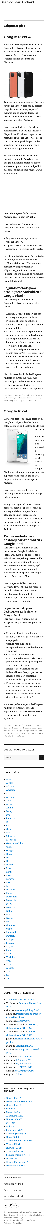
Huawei (10, 864)
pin (39, 398)
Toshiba (10, 957)
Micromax (11, 896)
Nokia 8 (10, 1126)
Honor (9, 854)
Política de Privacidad (13, 1223)
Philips (10, 939)
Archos (10, 797)
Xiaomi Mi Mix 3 (14, 1115)
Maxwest (11, 889)
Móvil (9, 904)
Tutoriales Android (13, 1196)
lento (41, 731)
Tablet (9, 953)
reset (17, 733)
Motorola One (13, 1112)
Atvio (9, 804)
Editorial (10, 836)
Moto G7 (10, 1123)
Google (39, 395)
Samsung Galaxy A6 (16, 1133)
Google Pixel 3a (14, 1105)
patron (6, 733)
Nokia (9, 911)
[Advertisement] (24, 11)
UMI (8, 960)
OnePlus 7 (11, 1108)
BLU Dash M (26, 1067)
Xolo (8, 971)
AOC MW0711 (23, 1021)
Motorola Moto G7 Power (19, 1101)
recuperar (12, 400)
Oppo (9, 928)
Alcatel (9, 783)
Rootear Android (12, 1178)
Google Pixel (15, 411)
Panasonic (11, 932)
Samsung (11, 943)
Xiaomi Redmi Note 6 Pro (19, 1140)
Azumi (9, 807)
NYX (8, 921)
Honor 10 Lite (13, 1137)
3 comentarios (18, 736)
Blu (8, 815)
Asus (8, 800)
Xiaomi (10, 968)
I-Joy (8, 868)
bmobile (10, 818)
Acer (8, 779)
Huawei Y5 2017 (27, 999)
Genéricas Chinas (15, 843)
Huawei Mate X (14, 1119)
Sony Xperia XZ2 (14, 1130)
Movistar (11, 907)
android (11, 398)
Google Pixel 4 (17, 37)
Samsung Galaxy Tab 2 (27, 1010)
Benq (9, 811)
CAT (8, 825)
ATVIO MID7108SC (24, 1070)
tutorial (7, 736)
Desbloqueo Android (12, 395)
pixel (6, 400)
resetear (23, 733)
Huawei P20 (12, 1158)
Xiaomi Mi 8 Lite (14, 1151)
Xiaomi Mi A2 (13, 1144)
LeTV (9, 882)
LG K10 (18, 1074)
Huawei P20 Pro (14, 1148)
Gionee (10, 847)
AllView (10, 786)
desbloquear (20, 398)
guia (36, 731)
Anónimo (11, 999)
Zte (7, 975)
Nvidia (9, 918)
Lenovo (10, 879)
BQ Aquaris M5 (23, 1060)
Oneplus (10, 925)
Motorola (11, 900)
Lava (8, 875)
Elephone (11, 839)
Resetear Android (13, 1190)
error (13, 731)
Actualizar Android (13, 1184)
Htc (8, 861)
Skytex (9, 946)
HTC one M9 (25, 1056)
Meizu (9, 893)
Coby (8, 829)
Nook (9, 914)
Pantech (10, 936)
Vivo (8, 964)
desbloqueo (32, 398)
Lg (7, 886)
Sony (8, 950)
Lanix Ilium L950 (24, 1046)
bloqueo (15, 728)
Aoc (8, 793)
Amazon (10, 790)
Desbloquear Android (17, 2)
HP (7, 857)
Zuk (8, 978)
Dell (8, 832)
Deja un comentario (27, 400)
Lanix (9, 871)
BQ (7, 822)
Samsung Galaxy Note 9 (18, 1155)
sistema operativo (35, 733)
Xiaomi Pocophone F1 (17, 1162)
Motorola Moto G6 (15, 1165)
